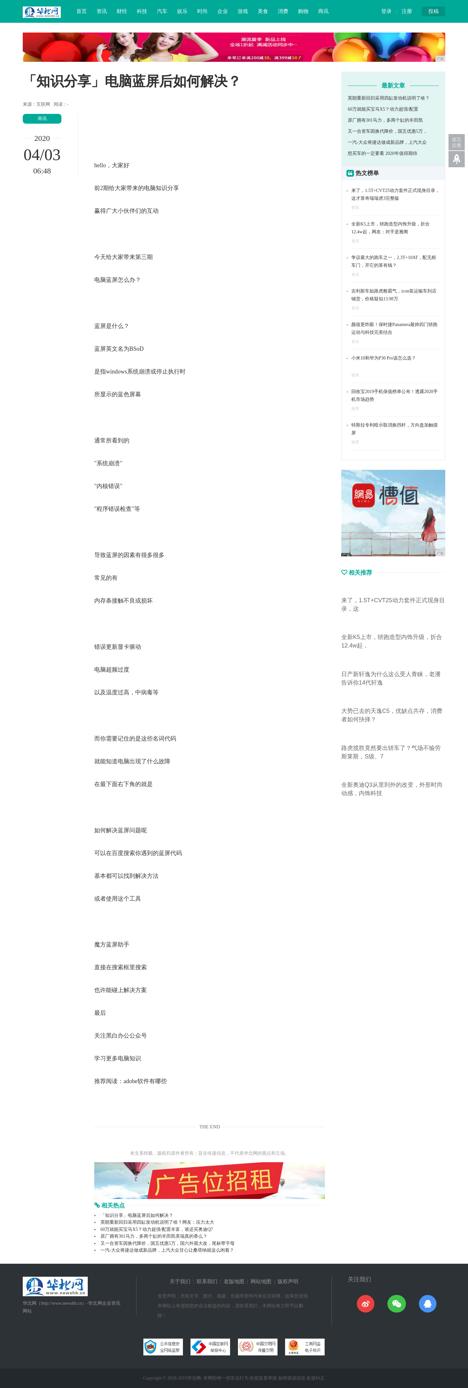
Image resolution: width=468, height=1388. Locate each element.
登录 (386, 11)
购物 (303, 11)
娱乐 (182, 11)
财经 (122, 11)
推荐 (355, 375)
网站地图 (261, 1281)
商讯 (323, 11)
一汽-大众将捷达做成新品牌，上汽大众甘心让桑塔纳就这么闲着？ (167, 1250)
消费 (283, 11)
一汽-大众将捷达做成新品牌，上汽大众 (387, 142)
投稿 (433, 11)
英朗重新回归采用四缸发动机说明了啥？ (389, 98)
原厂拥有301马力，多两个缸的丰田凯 (385, 120)
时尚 (202, 11)
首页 (81, 11)
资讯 (102, 11)
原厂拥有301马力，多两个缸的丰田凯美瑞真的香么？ (153, 1236)
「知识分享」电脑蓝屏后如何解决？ (136, 1215)
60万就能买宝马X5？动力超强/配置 (383, 109)
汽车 (162, 11)
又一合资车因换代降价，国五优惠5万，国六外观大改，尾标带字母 (167, 1243)
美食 (263, 11)
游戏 (243, 11)
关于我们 (180, 1281)
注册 (407, 11)
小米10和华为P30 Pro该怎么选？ (383, 358)
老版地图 (234, 1281)
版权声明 (288, 1281)
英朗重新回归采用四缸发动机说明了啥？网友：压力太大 (157, 1222)
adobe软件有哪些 (145, 1081)
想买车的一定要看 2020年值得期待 (382, 153)
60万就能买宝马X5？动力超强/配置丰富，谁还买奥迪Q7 (156, 1229)
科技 (142, 11)
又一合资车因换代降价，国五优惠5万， (387, 131)
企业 (222, 11)
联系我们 (207, 1281)
